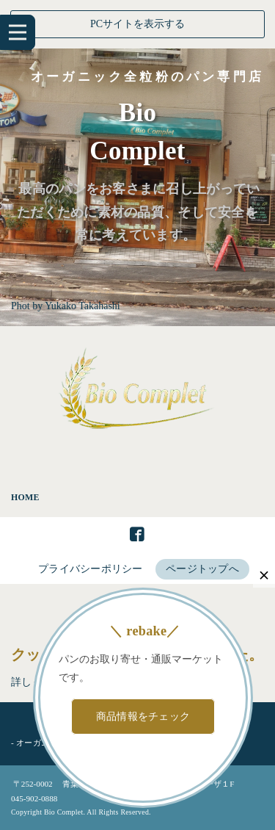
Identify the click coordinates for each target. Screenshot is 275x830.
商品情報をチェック (143, 716)
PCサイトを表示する (137, 23)
